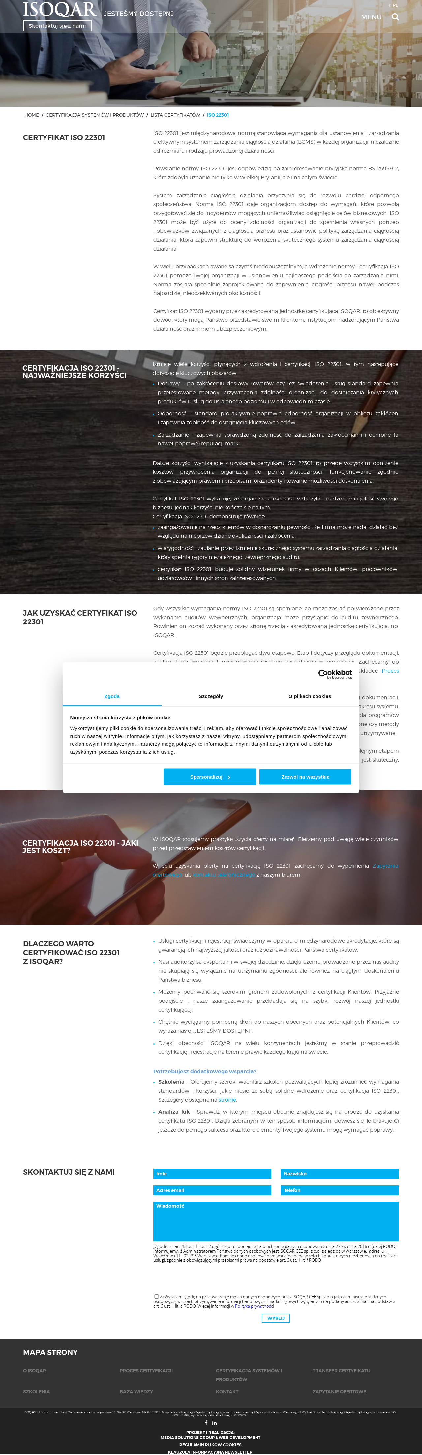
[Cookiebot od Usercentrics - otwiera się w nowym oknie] (323, 675)
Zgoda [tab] (112, 696)
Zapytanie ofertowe (339, 1392)
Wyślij (276, 1318)
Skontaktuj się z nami (57, 25)
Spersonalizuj (210, 777)
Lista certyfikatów (175, 115)
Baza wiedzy (136, 1392)
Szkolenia (36, 1392)
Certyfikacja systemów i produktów (95, 115)
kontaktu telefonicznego (224, 875)
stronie (227, 1100)
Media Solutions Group (188, 1438)
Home (31, 115)
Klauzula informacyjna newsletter (210, 1452)
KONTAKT (227, 1392)
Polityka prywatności (254, 1306)
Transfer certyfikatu (342, 1371)
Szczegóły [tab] (211, 696)
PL (395, 5)
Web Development (239, 1438)
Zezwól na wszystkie (305, 777)
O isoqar (34, 1371)
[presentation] (276, 1279)
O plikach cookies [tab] (309, 696)
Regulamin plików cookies (210, 1445)
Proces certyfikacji (146, 1371)
